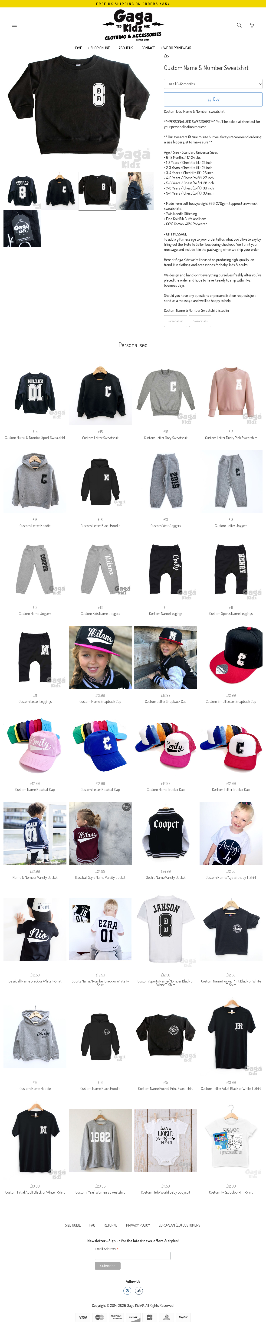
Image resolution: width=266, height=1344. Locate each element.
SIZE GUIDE (73, 1225)
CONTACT (148, 48)
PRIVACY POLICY (138, 1225)
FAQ (92, 1225)
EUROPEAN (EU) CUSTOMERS (179, 1225)
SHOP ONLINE (100, 48)
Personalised (176, 321)
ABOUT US (125, 48)
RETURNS (111, 1225)
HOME (78, 48)
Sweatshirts (200, 321)
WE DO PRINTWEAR (177, 48)
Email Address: (106, 1249)
